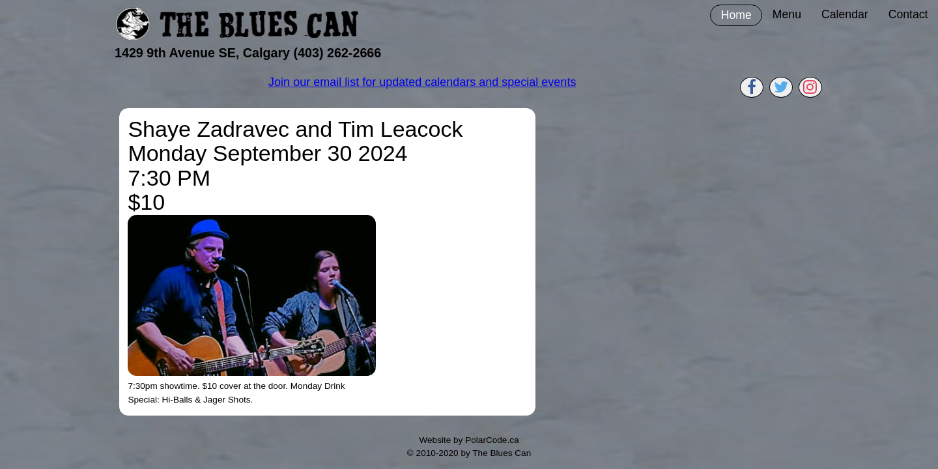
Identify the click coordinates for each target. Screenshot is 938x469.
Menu (787, 14)
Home (736, 14)
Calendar (844, 14)
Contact (908, 14)
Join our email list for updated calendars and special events (422, 82)
